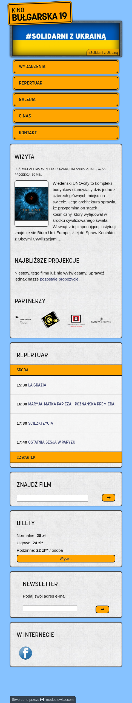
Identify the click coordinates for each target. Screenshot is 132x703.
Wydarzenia (32, 66)
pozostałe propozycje (59, 279)
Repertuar (30, 83)
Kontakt (28, 132)
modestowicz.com (57, 700)
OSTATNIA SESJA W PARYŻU (51, 442)
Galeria (27, 99)
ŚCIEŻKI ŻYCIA (40, 423)
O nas (25, 116)
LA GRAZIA (37, 385)
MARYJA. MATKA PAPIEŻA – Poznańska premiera (71, 404)
